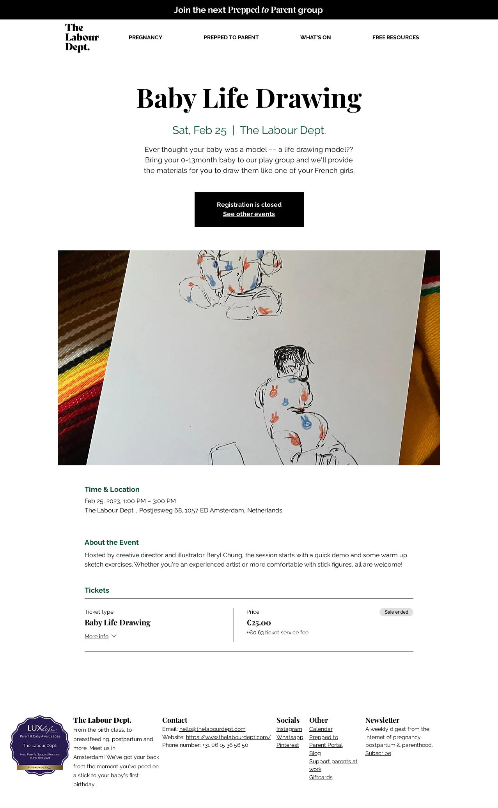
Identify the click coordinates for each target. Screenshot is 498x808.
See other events (249, 214)
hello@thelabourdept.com (212, 729)
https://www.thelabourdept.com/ (228, 737)
